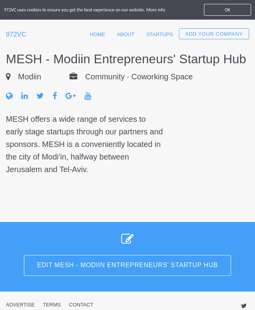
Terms (52, 305)
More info (155, 10)
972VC (16, 34)
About (126, 34)
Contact (81, 305)
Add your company (214, 34)
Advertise (20, 305)
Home (97, 34)
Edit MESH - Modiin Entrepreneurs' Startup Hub (127, 265)
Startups (159, 34)
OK (227, 10)
